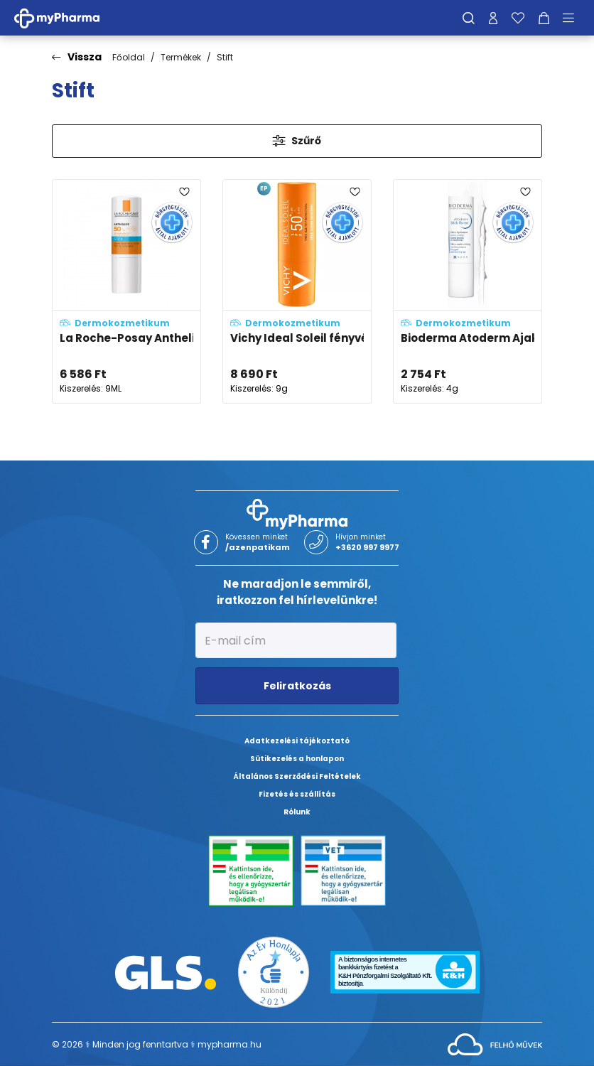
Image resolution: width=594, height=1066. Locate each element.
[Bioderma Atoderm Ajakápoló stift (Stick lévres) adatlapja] (467, 291)
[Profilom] (493, 18)
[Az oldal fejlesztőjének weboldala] (495, 1044)
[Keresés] (468, 18)
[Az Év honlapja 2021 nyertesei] (273, 972)
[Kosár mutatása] (544, 18)
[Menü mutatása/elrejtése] (573, 17)
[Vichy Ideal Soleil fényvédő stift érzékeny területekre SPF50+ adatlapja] (297, 291)
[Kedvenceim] (518, 18)
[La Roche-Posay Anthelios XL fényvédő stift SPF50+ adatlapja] (126, 291)
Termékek (181, 57)
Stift (225, 57)
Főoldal (128, 57)
